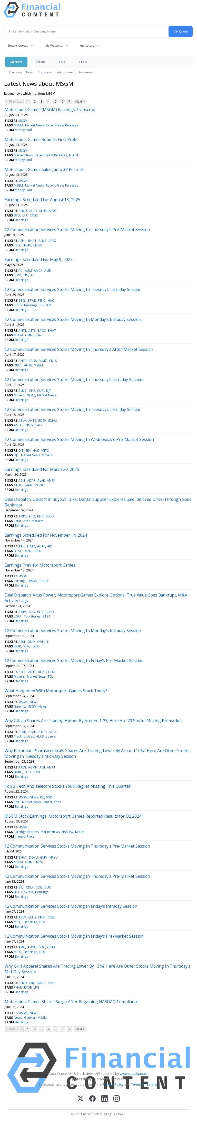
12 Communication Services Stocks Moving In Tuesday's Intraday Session (73, 289)
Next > (80, 101)
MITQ (45, 450)
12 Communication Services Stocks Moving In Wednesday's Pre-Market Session (79, 439)
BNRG (18, 772)
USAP (18, 616)
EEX (28, 450)
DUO (31, 642)
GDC (42, 922)
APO (32, 516)
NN (26, 275)
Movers (19, 395)
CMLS (53, 361)
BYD (17, 215)
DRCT (18, 365)
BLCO (50, 516)
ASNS (51, 983)
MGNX (39, 485)
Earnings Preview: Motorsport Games (40, 565)
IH (48, 642)
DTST (17, 551)
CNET (42, 917)
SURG (18, 305)
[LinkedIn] (104, 1099)
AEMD (22, 211)
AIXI (42, 767)
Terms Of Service (144, 1084)
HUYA (39, 862)
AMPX (51, 480)
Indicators (87, 45)
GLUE (18, 485)
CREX (52, 241)
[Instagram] (116, 1099)
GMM (29, 335)
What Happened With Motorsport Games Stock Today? (56, 691)
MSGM (22, 120)
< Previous (14, 101)
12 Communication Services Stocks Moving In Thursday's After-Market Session (79, 349)
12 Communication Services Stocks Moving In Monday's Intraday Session (73, 319)
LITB (28, 772)
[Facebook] (92, 1099)
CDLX (30, 887)
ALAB (22, 732)
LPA (25, 215)
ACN (21, 480)
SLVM (17, 275)
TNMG (26, 245)
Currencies (45, 72)
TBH (17, 245)
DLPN (28, 551)
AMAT (51, 767)
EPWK (32, 300)
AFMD (31, 546)
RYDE (28, 987)
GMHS (52, 420)
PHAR (18, 987)
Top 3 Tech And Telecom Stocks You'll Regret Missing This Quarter (68, 786)
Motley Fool (23, 130)
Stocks (40, 62)
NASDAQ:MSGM (73, 832)
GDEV (42, 420)
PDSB (37, 551)
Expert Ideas (52, 802)
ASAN (32, 732)
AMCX (38, 270)
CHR (32, 390)
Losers (51, 736)
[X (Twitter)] (80, 1099)
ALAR (41, 480)
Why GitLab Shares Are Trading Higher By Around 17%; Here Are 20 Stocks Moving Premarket (93, 720)
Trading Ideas (24, 736)
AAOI (22, 767)
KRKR (17, 646)
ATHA (42, 732)
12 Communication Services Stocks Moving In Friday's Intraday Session (71, 906)
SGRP (50, 797)
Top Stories (32, 616)
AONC (41, 983)
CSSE (39, 887)
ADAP (31, 480)
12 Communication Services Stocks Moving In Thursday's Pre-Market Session (77, 229)
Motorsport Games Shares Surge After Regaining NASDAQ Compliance (72, 1001)
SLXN (36, 772)
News (30, 72)
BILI (21, 887)
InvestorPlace (24, 836)
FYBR (17, 521)
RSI (42, 797)
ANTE (22, 330)
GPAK (51, 947)
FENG (42, 300)
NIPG (27, 646)
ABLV (22, 420)
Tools (83, 62)
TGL (50, 676)
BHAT (32, 241)
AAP (21, 546)
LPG (36, 987)
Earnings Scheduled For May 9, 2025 (39, 259)
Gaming (19, 706)
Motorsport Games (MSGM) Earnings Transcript (50, 109)
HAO (51, 300)
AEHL (22, 241)
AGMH (32, 767)
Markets (16, 62)
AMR (47, 270)
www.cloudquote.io (135, 1073)
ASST (21, 642)
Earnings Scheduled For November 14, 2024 (46, 535)
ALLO (33, 211)
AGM (28, 270)
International (65, 72)
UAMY (28, 485)
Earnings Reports (26, 832)
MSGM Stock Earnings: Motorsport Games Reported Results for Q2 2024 (73, 816)
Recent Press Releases (62, 125)
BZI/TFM (45, 305)
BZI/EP (44, 581)
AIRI (50, 546)
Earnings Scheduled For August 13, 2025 (42, 199)
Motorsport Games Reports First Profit (41, 139)
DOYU (33, 857)
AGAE (41, 546)
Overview (15, 72)
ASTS (31, 330)
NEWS (34, 702)
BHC (40, 516)
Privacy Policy (112, 1084)
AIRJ (32, 983)
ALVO (53, 211)
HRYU (54, 857)
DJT (48, 390)
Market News (34, 125)
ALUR (43, 211)
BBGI (22, 300)
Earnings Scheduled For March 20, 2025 (42, 469)
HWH (40, 642)
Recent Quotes (18, 45)
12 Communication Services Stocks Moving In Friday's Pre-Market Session (74, 660)
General (30, 1017)
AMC (21, 947)
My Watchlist (54, 45)
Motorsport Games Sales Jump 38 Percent (44, 169)
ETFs (62, 62)
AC (20, 270)
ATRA (52, 732)
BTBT (46, 616)
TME (17, 802)
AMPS (22, 516)
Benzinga (21, 220)
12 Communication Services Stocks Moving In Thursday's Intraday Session (74, 379)
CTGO (34, 215)
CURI (40, 390)
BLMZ (42, 241)
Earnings (20, 581)
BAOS (41, 330)
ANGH (31, 947)
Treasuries (85, 72)
